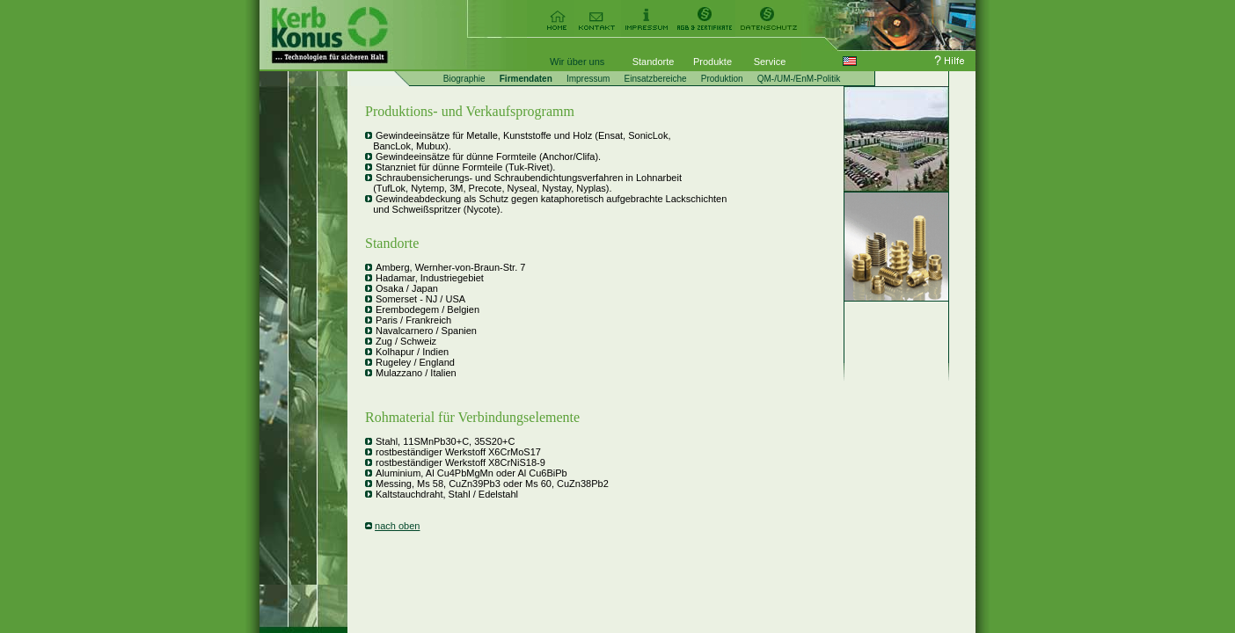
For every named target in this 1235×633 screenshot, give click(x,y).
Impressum (588, 79)
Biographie (464, 79)
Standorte (653, 61)
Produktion (722, 79)
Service (770, 61)
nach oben (397, 525)
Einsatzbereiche (655, 79)
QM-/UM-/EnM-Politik (798, 79)
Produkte (712, 61)
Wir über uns (577, 61)
